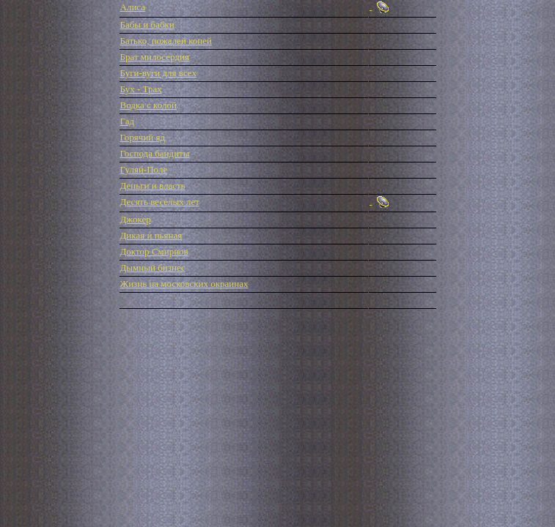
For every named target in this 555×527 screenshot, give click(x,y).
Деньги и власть (152, 185)
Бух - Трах (141, 88)
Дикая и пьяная (151, 235)
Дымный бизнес (152, 267)
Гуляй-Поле (144, 169)
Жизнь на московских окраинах (184, 283)
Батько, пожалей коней (166, 40)
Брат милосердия (154, 56)
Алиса (133, 6)
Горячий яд (143, 137)
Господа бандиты (155, 153)
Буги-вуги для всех (158, 72)
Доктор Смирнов (154, 251)
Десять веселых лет (160, 201)
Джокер (135, 219)
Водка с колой (148, 105)
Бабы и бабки (147, 24)
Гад (127, 121)
